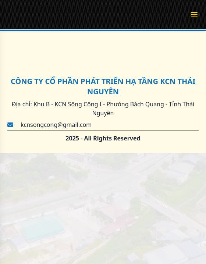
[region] (103, 132)
